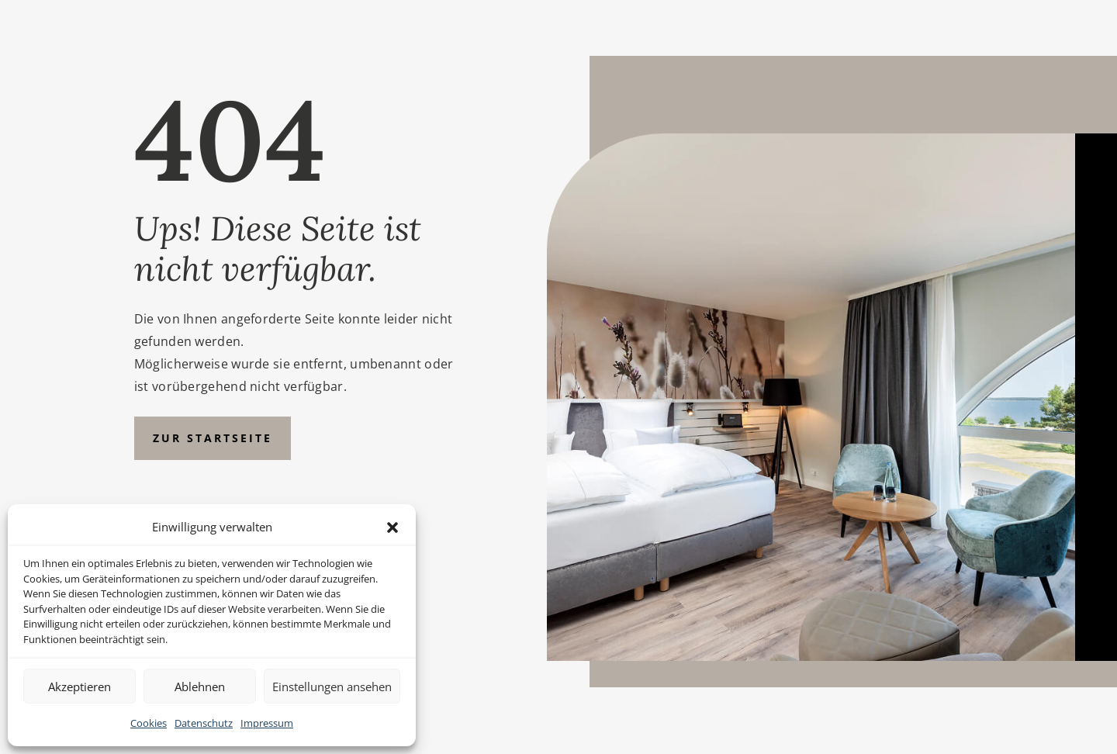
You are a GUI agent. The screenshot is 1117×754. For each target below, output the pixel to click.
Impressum (266, 723)
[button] (392, 527)
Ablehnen (200, 686)
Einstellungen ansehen (332, 686)
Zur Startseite (212, 438)
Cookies (148, 723)
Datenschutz (204, 723)
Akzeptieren (79, 686)
